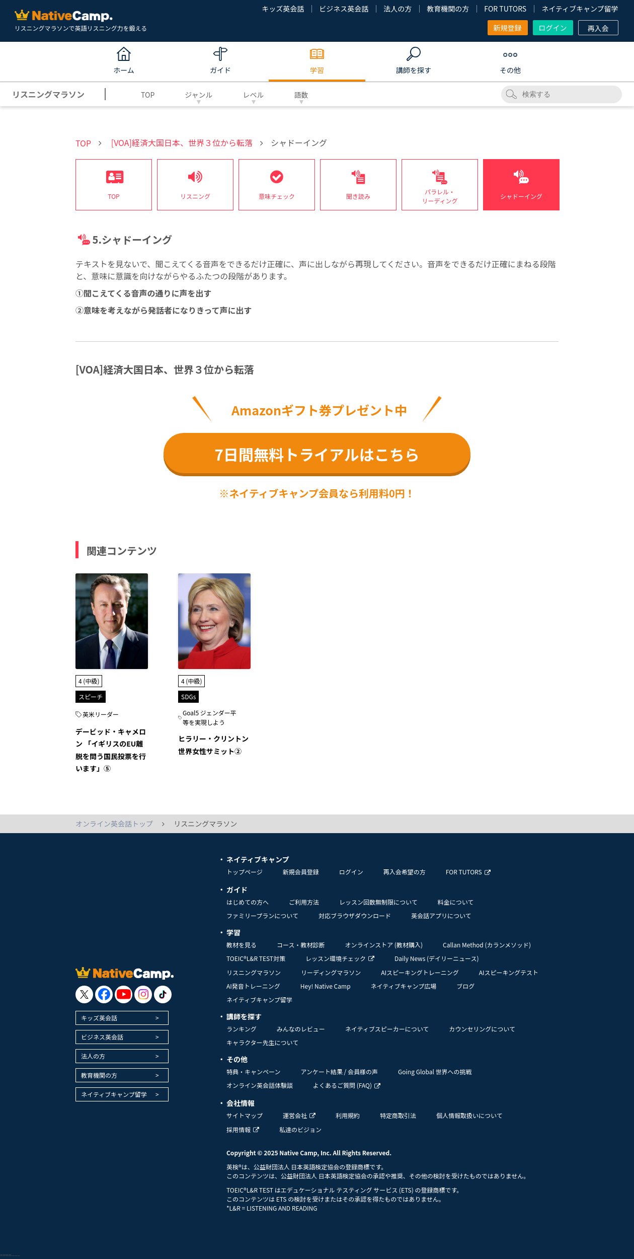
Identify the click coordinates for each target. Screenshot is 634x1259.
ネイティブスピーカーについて (387, 1028)
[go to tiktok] (163, 994)
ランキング (241, 1028)
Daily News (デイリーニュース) (436, 958)
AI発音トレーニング (253, 986)
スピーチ (90, 696)
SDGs (188, 696)
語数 (301, 95)
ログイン (553, 28)
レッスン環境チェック (339, 958)
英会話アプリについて (441, 915)
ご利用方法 (304, 902)
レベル (253, 95)
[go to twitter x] (84, 994)
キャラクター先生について (262, 1042)
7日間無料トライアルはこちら (316, 454)
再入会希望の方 (404, 871)
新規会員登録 (301, 871)
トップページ (244, 871)
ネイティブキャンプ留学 (579, 9)
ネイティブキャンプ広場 (404, 986)
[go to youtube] (123, 994)
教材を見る (241, 944)
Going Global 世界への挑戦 (435, 1071)
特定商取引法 (398, 1115)
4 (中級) (88, 681)
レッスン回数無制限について (378, 902)
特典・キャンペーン (253, 1071)
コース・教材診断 (301, 944)
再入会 (598, 28)
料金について (456, 902)
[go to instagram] (143, 994)
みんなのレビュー (301, 1028)
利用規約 (348, 1115)
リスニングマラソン (253, 972)
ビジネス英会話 (343, 9)
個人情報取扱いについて (469, 1115)
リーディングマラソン (331, 972)
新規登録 (508, 28)
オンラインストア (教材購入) (384, 944)
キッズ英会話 (283, 9)
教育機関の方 (448, 9)
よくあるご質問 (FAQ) (346, 1085)
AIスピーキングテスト (508, 972)
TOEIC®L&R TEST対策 (255, 958)
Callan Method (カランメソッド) (487, 944)
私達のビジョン (300, 1129)
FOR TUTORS (505, 9)
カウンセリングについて (482, 1028)
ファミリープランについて (262, 915)
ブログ (465, 986)
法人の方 (397, 9)
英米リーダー (101, 714)
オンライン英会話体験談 (259, 1085)
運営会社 (299, 1115)
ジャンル (198, 95)
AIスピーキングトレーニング (419, 972)
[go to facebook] (104, 994)
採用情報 (242, 1129)
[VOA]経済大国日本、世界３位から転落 (182, 142)
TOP (147, 95)
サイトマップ (244, 1115)
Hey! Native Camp (325, 986)
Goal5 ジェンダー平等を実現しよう (209, 717)
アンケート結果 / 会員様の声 (339, 1071)
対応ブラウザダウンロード (355, 915)
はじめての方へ (247, 902)
